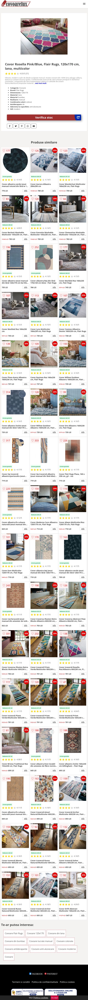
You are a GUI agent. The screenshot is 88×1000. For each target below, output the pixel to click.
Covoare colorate (65, 941)
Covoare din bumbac (15, 941)
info (25, 190)
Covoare (9, 956)
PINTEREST (50, 973)
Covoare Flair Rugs (14, 933)
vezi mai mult (41, 83)
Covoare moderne (67, 949)
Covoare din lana (56, 933)
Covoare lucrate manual (40, 941)
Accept (54, 997)
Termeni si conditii (21, 982)
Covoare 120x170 (35, 933)
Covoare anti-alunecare (42, 949)
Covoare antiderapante (16, 949)
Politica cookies (67, 982)
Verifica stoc (58, 117)
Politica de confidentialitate (45, 982)
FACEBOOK (36, 973)
